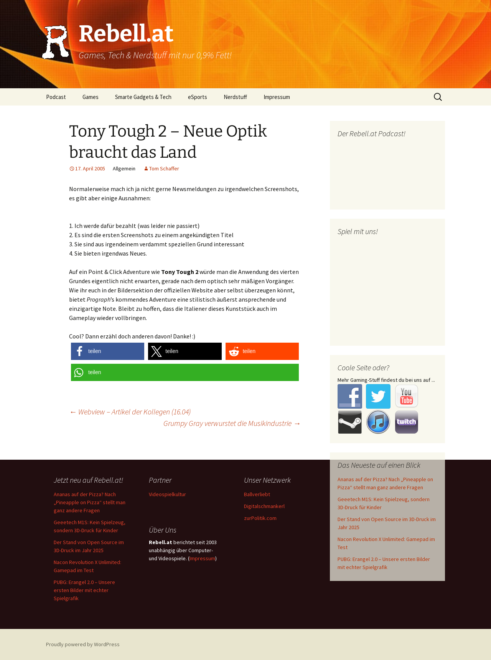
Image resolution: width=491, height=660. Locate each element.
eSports (197, 97)
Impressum (277, 97)
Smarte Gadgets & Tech (143, 97)
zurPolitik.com (260, 518)
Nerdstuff (235, 97)
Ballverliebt (257, 494)
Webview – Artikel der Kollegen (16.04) (130, 411)
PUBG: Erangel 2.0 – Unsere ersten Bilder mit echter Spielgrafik (84, 590)
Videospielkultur (167, 494)
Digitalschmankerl (264, 506)
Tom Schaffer (164, 168)
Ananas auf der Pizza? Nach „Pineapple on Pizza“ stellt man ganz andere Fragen (89, 502)
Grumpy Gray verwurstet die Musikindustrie (232, 423)
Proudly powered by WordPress (83, 644)
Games (90, 97)
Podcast (56, 97)
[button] (107, 351)
